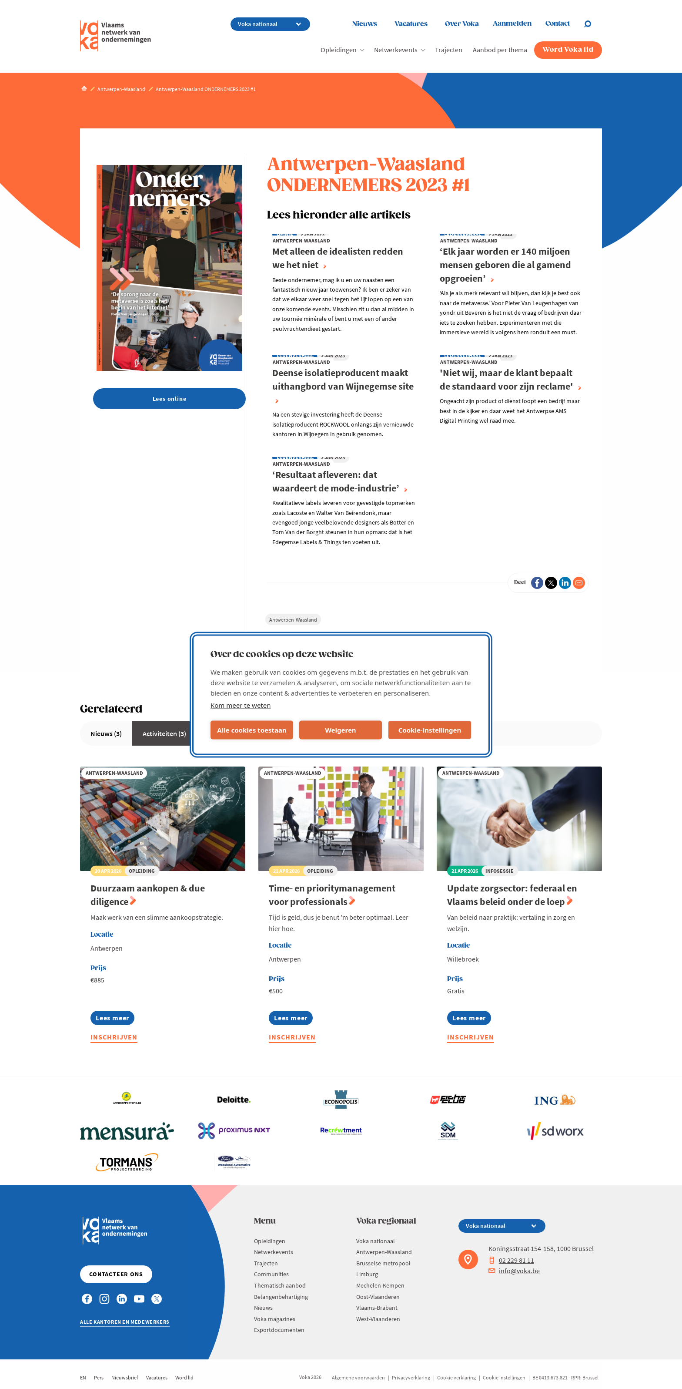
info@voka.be (514, 1270)
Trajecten (448, 49)
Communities (271, 1274)
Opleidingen (339, 49)
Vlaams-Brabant (377, 1308)
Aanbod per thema (500, 49)
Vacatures (411, 24)
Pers (99, 1377)
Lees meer (112, 1019)
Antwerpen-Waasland (293, 619)
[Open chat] (593, 24)
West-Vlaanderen (378, 1319)
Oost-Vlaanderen (378, 1297)
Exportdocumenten (279, 1330)
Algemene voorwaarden (358, 1377)
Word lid (184, 1377)
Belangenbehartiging (281, 1297)
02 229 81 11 (511, 1260)
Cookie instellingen (504, 1377)
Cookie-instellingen (429, 730)
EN (83, 1377)
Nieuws (364, 24)
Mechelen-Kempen (380, 1285)
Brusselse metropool (383, 1263)
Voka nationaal (375, 1241)
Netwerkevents (396, 49)
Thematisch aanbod (280, 1285)
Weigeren (340, 730)
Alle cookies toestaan (251, 730)
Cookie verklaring (456, 1377)
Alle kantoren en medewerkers (125, 1321)
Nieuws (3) (106, 733)
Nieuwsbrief (124, 1377)
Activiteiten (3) (164, 733)
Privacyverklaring (411, 1377)
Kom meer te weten (241, 704)
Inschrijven (113, 1037)
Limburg (367, 1274)
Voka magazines (274, 1319)
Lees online (170, 399)
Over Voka (462, 24)
